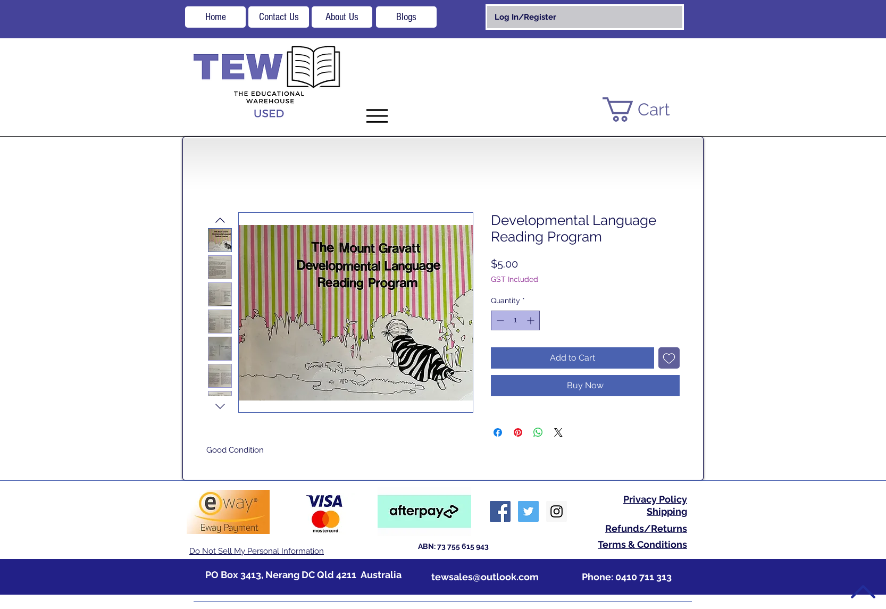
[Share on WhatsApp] (538, 432)
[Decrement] (499, 320)
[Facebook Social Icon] (500, 511)
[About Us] (342, 17)
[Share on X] (558, 432)
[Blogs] (406, 17)
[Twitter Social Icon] (528, 511)
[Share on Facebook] (497, 432)
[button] (649, 109)
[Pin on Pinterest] (518, 432)
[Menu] (377, 115)
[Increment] (531, 320)
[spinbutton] (515, 320)
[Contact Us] (278, 17)
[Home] (215, 17)
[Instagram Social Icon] (556, 511)
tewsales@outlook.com (485, 576)
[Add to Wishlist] (669, 358)
